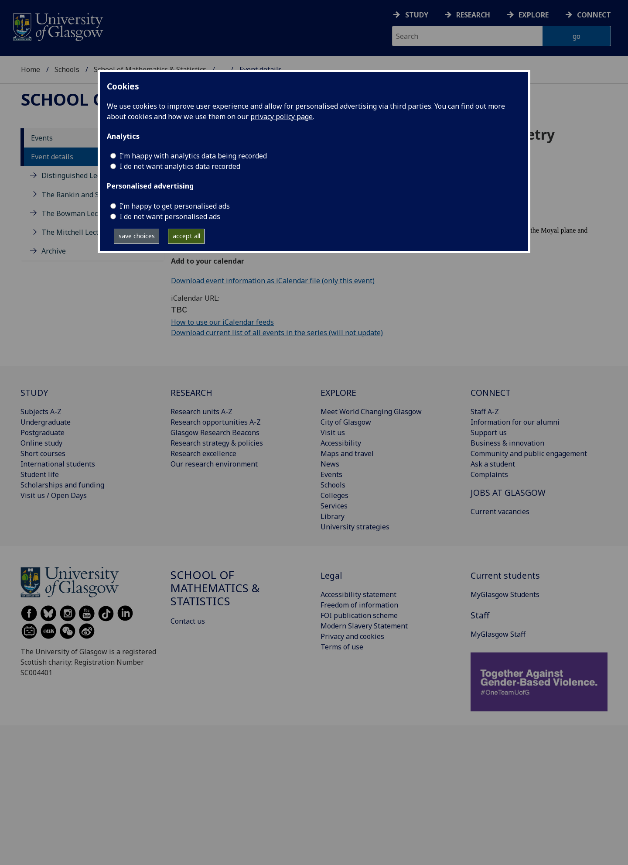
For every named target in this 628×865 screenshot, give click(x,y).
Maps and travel (347, 453)
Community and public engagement (529, 453)
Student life (39, 474)
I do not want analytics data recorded (179, 166)
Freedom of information (359, 605)
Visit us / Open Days (53, 495)
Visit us (333, 432)
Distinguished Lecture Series (89, 175)
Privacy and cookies (352, 636)
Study (416, 15)
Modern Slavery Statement (364, 626)
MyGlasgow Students (505, 594)
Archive (53, 251)
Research (473, 15)
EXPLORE (338, 392)
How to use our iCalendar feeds (222, 322)
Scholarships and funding (62, 485)
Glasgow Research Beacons (215, 432)
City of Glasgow (346, 422)
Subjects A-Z (40, 411)
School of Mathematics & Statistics (215, 588)
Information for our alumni (515, 422)
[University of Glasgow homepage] (57, 26)
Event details (52, 156)
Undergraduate (45, 422)
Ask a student (493, 464)
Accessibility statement (358, 594)
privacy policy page (281, 116)
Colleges (334, 495)
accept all (186, 236)
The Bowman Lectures (78, 213)
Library (333, 516)
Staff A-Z (485, 411)
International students (57, 464)
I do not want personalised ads (169, 216)
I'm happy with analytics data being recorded (193, 156)
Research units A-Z (201, 411)
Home (30, 69)
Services (334, 506)
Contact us (188, 621)
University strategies (355, 527)
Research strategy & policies (217, 443)
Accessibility (341, 443)
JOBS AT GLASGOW (508, 492)
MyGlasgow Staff (498, 634)
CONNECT (491, 392)
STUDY (34, 392)
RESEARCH (191, 392)
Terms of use (342, 647)
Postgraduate (42, 432)
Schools (67, 69)
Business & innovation (507, 443)
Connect (594, 15)
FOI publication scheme (359, 615)
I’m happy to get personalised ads (174, 206)
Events (42, 138)
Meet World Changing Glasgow (371, 411)
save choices (137, 236)
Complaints (489, 474)
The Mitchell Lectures (77, 232)
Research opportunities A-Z (216, 422)
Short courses (42, 453)
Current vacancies (500, 511)
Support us (489, 432)
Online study (41, 443)
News (330, 464)
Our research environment (214, 464)
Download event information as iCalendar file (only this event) (273, 280)
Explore (534, 15)
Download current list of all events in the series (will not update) (277, 332)
